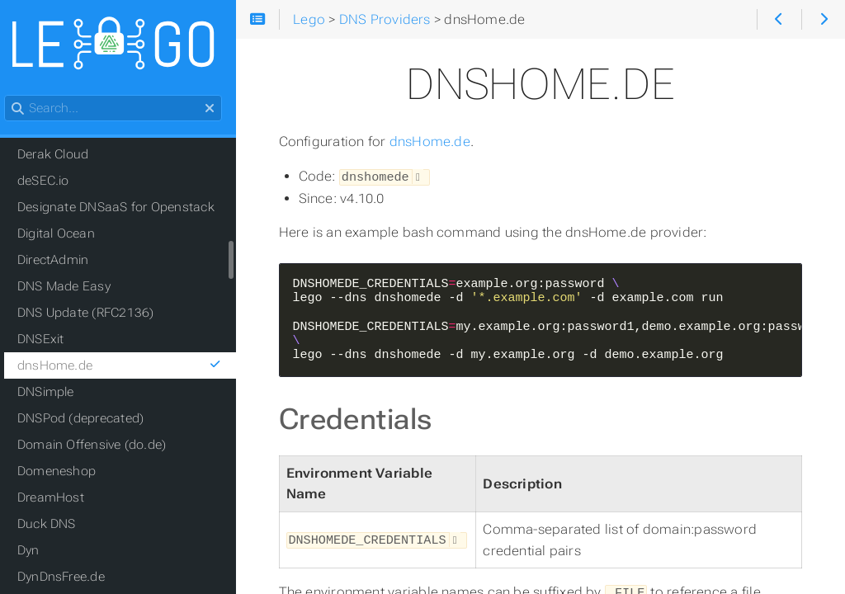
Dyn (37, 551)
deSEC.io (52, 181)
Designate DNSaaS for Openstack (125, 207)
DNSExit (49, 339)
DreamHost (59, 498)
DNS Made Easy (73, 287)
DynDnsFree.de (70, 577)
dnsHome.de (441, 141)
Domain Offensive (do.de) (100, 445)
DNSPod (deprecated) (89, 419)
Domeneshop (65, 471)
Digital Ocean (65, 234)
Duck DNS (55, 524)
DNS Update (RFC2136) (94, 313)
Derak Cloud (62, 155)
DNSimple (54, 392)
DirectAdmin (62, 260)
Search (14, 96)
